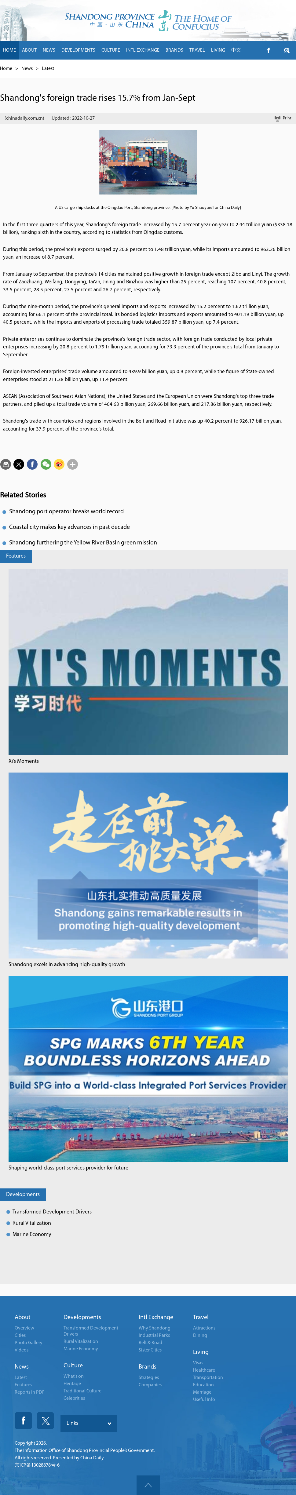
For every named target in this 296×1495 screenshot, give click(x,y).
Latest (48, 68)
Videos (21, 1350)
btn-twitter (287, 50)
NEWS (49, 50)
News (27, 68)
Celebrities (74, 1398)
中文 (236, 50)
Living (201, 1352)
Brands (147, 1367)
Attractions (204, 1328)
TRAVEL (197, 50)
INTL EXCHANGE (142, 50)
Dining (200, 1335)
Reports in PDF (30, 1392)
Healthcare (204, 1370)
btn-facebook (268, 50)
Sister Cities (150, 1350)
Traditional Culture (82, 1391)
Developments (23, 1195)
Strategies (149, 1377)
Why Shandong (154, 1328)
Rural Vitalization (32, 1223)
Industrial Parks (154, 1335)
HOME (9, 50)
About (23, 1318)
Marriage (202, 1392)
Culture (73, 1366)
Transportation (208, 1377)
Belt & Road (150, 1342)
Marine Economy (32, 1235)
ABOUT (29, 50)
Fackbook (23, 1420)
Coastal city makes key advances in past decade (69, 527)
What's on (74, 1376)
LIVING (218, 50)
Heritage (72, 1383)
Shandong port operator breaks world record (66, 512)
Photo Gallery (28, 1342)
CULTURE (110, 50)
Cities (20, 1335)
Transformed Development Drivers (52, 1212)
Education (203, 1385)
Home (6, 68)
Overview (24, 1328)
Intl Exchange (156, 1318)
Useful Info (204, 1399)
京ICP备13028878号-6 (37, 1465)
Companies (150, 1385)
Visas (198, 1363)
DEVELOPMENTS (78, 50)
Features (16, 556)
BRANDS (174, 50)
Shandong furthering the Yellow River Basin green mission (83, 543)
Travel (201, 1318)
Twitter (45, 1420)
